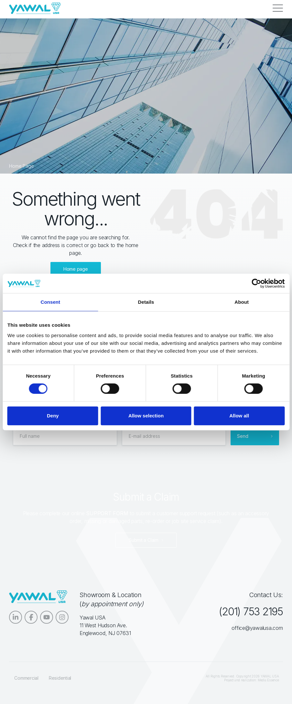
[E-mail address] (174, 436)
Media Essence (268, 680)
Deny (53, 415)
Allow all (239, 415)
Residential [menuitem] (60, 678)
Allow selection (146, 415)
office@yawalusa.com (257, 628)
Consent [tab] (50, 302)
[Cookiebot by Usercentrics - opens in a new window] (256, 283)
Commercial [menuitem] (26, 678)
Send (242, 436)
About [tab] (241, 302)
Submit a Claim (143, 540)
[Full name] (65, 436)
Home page (75, 269)
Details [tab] (146, 302)
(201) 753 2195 (250, 611)
